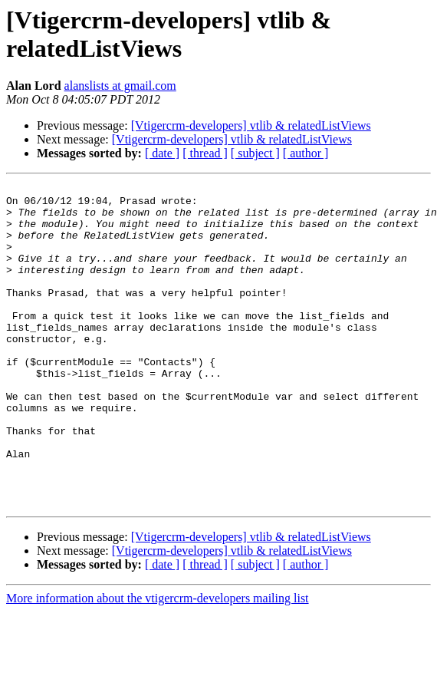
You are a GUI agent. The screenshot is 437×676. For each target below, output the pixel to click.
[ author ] (306, 153)
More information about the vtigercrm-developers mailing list (157, 662)
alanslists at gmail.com (120, 85)
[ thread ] (205, 153)
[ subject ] (255, 153)
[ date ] (162, 153)
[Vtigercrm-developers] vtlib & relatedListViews (251, 125)
